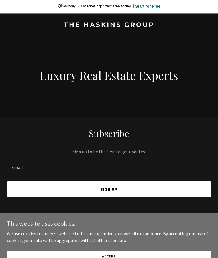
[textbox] (109, 167)
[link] (109, 25)
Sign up (109, 189)
